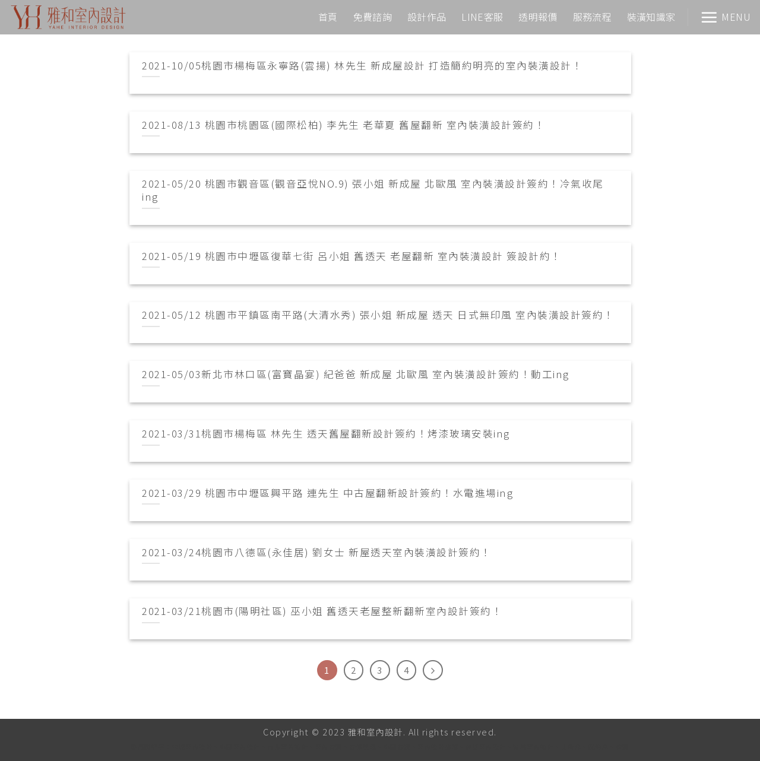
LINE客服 (482, 16)
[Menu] (725, 17)
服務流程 (592, 16)
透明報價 (537, 16)
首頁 (328, 16)
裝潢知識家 (651, 16)
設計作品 (426, 16)
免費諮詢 (372, 16)
